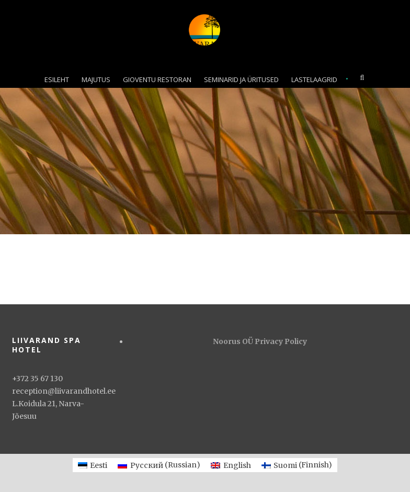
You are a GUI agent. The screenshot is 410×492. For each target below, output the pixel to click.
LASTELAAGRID (314, 79)
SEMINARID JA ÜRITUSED (241, 79)
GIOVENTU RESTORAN (157, 79)
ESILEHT (56, 79)
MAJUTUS (96, 79)
